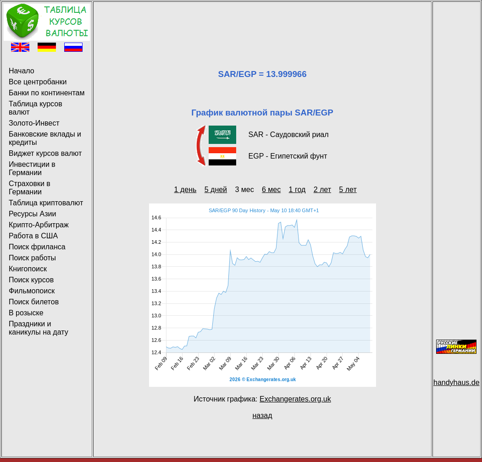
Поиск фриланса (37, 247)
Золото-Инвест (34, 123)
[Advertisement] (262, 24)
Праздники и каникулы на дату (38, 328)
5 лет (347, 189)
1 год (297, 189)
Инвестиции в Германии (32, 168)
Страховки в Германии (29, 188)
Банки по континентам (46, 93)
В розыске (26, 313)
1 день (185, 189)
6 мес (271, 189)
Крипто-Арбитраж (39, 225)
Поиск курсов (31, 280)
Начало (21, 71)
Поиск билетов (34, 302)
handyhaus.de (456, 382)
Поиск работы (32, 258)
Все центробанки (37, 82)
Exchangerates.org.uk (295, 399)
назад (262, 415)
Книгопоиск (28, 269)
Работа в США (33, 236)
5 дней (216, 189)
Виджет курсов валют (45, 153)
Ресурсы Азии (32, 214)
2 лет (322, 189)
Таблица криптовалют (46, 203)
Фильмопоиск (32, 291)
